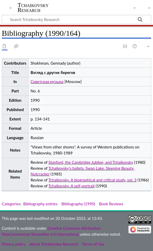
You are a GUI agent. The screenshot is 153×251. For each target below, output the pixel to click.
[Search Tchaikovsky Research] (76, 19)
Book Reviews (111, 203)
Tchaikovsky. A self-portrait (71, 186)
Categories (11, 203)
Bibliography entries (40, 203)
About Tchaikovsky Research (53, 244)
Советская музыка (47, 81)
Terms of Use (93, 244)
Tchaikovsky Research (33, 7)
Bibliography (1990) (78, 203)
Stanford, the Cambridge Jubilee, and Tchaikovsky (90, 162)
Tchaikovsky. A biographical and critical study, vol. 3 (92, 180)
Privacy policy (13, 244)
